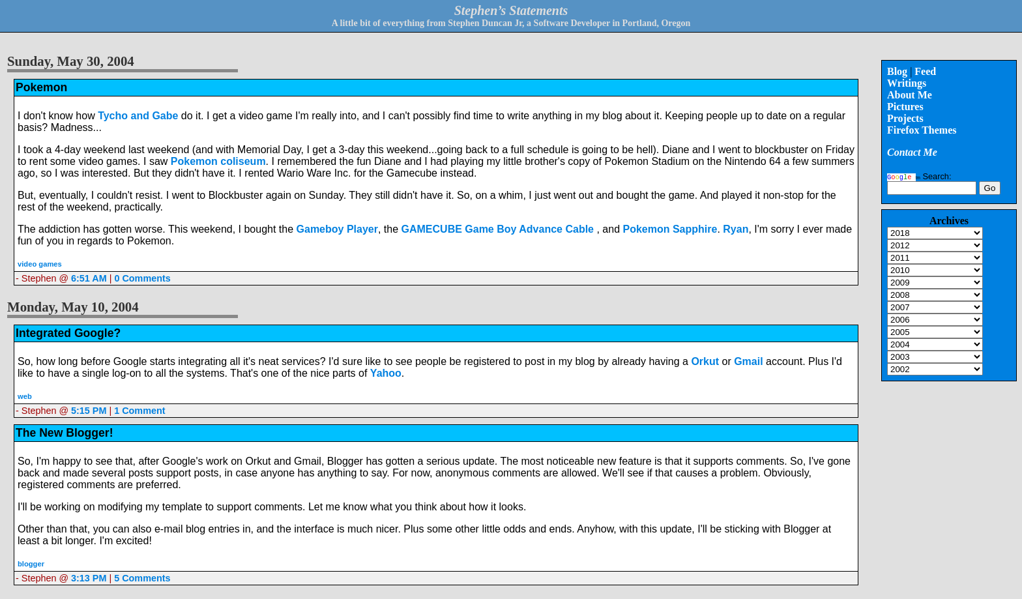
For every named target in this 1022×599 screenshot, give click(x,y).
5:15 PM (88, 410)
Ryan (735, 229)
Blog (897, 71)
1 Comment (139, 410)
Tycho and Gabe (138, 115)
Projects (905, 118)
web (25, 396)
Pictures (905, 106)
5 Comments (142, 578)
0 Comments (142, 278)
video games (40, 264)
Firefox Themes (922, 130)
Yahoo (386, 373)
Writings (906, 83)
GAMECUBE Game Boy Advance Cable (499, 229)
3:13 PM (88, 578)
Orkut (706, 361)
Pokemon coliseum (218, 161)
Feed (925, 71)
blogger (31, 564)
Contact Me (912, 152)
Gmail (748, 361)
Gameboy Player (337, 229)
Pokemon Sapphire (669, 229)
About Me (909, 94)
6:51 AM (89, 278)
